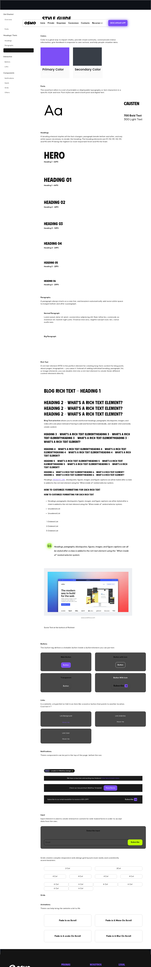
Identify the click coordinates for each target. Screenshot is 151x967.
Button (66, 665)
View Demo (110, 788)
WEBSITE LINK (59, 480)
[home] (30, 23)
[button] (97, 23)
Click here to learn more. (111, 778)
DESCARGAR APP (118, 23)
